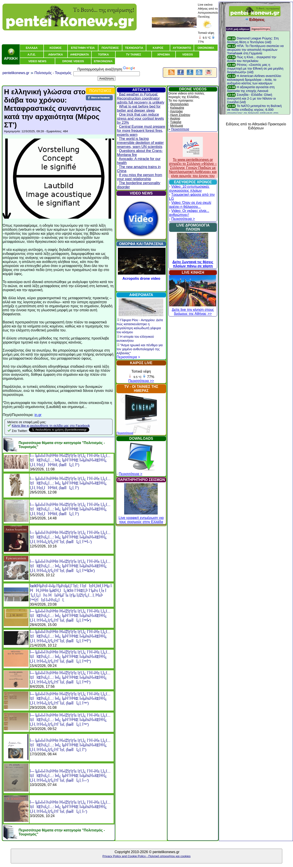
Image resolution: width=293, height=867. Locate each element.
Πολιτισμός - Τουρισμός (52, 73)
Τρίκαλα (175, 122)
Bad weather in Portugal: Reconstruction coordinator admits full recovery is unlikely (140, 98)
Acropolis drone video (141, 278)
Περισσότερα (125, 433)
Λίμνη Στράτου (180, 115)
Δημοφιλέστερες (260, 28)
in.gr (37, 415)
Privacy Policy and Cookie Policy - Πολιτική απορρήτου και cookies (146, 856)
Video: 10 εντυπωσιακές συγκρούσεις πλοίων (189, 188)
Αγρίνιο (175, 118)
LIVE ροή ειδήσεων (237, 29)
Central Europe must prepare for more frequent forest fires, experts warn (141, 131)
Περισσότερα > (128, 357)
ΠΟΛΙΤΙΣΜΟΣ (100, 91)
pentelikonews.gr (15, 73)
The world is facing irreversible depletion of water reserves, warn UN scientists (140, 143)
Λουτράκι (176, 111)
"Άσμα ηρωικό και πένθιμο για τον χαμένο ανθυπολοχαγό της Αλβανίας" (140, 349)
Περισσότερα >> (141, 381)
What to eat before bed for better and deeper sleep (139, 108)
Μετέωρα (176, 125)
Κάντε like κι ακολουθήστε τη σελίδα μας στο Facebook (51, 425)
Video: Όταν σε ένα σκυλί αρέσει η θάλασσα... (190, 205)
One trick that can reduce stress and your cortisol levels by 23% (140, 118)
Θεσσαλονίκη (179, 104)
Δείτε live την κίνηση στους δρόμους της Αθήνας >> (192, 310)
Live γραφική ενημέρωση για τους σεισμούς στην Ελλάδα (141, 518)
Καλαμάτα (177, 107)
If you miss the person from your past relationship (139, 177)
